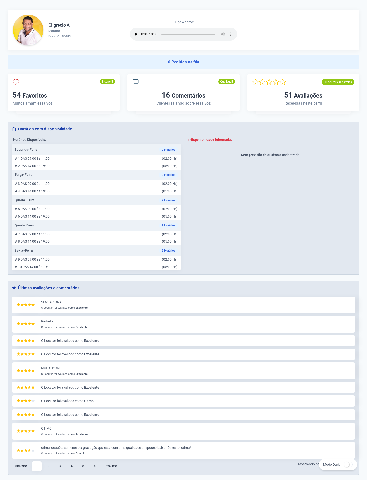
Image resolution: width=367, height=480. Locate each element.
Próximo (110, 466)
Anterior (21, 466)
